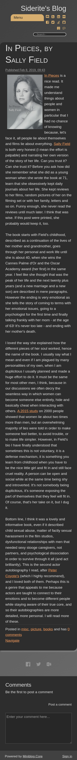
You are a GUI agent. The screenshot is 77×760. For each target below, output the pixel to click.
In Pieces (51, 75)
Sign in (67, 756)
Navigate (12, 641)
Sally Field (62, 144)
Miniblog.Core (33, 756)
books (48, 629)
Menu (18, 17)
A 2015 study (27, 411)
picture (36, 629)
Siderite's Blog (43, 8)
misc (25, 629)
